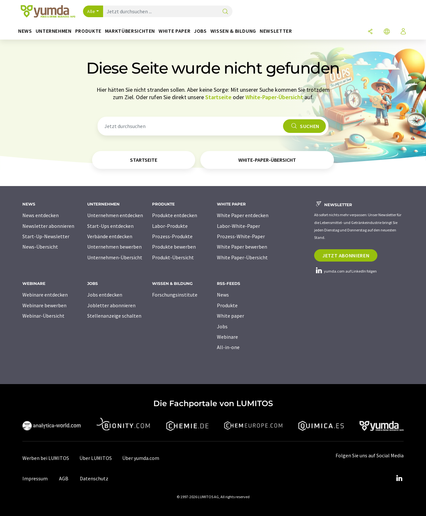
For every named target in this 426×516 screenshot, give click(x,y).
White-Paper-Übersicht (274, 97)
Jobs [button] (200, 31)
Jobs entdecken (104, 294)
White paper (230, 315)
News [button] (25, 31)
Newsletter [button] (276, 31)
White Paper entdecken (242, 215)
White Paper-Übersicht (242, 257)
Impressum (35, 478)
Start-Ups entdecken (110, 226)
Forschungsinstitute (174, 294)
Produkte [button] (88, 31)
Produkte (227, 305)
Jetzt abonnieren (345, 255)
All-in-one (228, 347)
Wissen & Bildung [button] (233, 31)
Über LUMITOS (95, 458)
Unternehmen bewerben (114, 246)
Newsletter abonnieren (48, 226)
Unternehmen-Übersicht (114, 257)
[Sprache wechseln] (386, 32)
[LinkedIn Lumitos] (399, 478)
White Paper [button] (174, 31)
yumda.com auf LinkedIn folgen (345, 271)
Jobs (222, 326)
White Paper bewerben (242, 246)
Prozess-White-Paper (241, 236)
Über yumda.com (140, 458)
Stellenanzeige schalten (114, 315)
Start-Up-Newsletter (45, 236)
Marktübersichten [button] (130, 31)
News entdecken (40, 215)
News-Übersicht (40, 246)
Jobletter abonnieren (111, 305)
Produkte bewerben (174, 246)
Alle (91, 11)
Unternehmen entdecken (115, 215)
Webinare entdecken (45, 294)
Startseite (218, 97)
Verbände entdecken (109, 236)
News (223, 294)
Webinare (227, 337)
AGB (63, 478)
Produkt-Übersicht (173, 257)
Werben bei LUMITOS (45, 458)
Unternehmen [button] (54, 31)
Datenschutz (94, 478)
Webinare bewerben (44, 305)
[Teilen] (370, 32)
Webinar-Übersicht (43, 315)
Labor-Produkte (170, 226)
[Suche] (225, 12)
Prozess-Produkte (172, 236)
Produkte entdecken (174, 215)
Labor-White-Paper (238, 226)
